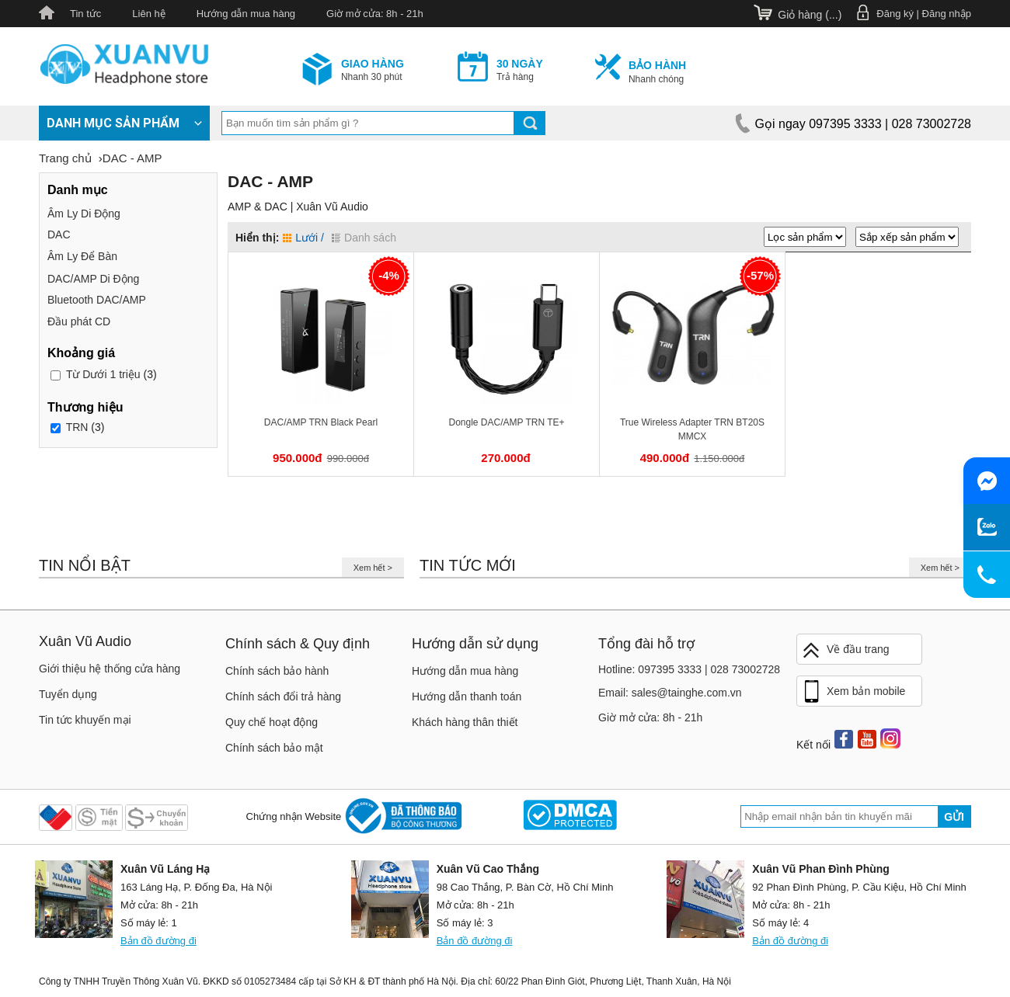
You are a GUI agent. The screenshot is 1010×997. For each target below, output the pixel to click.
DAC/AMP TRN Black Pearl (321, 422)
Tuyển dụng (68, 694)
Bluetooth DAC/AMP (96, 300)
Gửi (954, 817)
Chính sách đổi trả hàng (283, 696)
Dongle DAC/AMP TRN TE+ (506, 422)
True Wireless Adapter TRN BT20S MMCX (692, 429)
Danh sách (364, 237)
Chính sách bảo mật (274, 748)
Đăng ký (895, 13)
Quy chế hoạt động (271, 722)
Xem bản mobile (853, 691)
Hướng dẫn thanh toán (466, 696)
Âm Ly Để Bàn (82, 256)
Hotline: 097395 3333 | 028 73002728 (689, 669)
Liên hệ (148, 13)
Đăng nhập (946, 13)
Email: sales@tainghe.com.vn (670, 692)
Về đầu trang (845, 650)
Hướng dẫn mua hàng (246, 13)
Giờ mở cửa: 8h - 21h (374, 13)
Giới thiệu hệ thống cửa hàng (109, 668)
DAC (59, 234)
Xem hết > (373, 567)
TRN (77, 427)
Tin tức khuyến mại (85, 720)
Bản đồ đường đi (158, 941)
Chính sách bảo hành (277, 671)
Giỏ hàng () (809, 15)
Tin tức (85, 13)
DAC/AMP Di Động (93, 279)
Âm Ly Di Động (83, 213)
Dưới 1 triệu (103, 374)
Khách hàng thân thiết (464, 722)
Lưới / (303, 237)
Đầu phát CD (78, 321)
